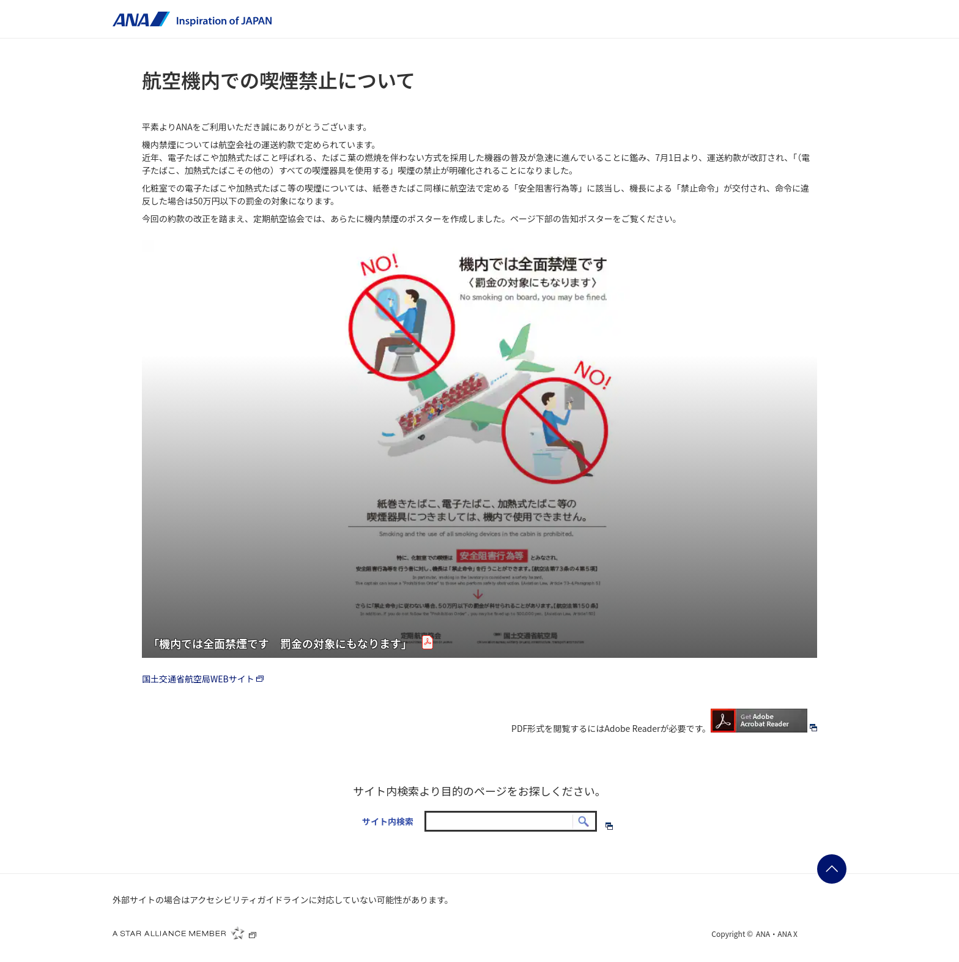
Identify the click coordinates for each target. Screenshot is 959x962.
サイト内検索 (387, 821)
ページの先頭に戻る (831, 869)
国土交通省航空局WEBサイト (204, 679)
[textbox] (510, 821)
